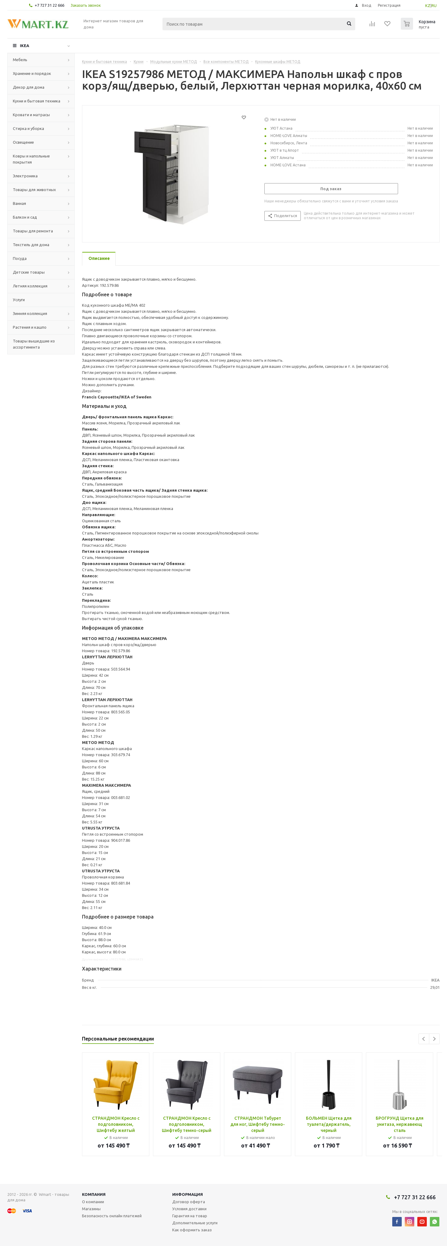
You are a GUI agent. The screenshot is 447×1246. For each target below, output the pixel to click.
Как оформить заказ (192, 1230)
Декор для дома (28, 87)
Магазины (91, 1209)
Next (434, 1039)
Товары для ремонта (33, 231)
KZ (427, 5)
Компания (94, 1194)
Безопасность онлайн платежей (112, 1216)
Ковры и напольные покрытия (31, 159)
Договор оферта (188, 1202)
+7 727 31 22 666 (49, 5)
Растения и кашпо (30, 327)
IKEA (24, 45)
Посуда (20, 258)
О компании (93, 1202)
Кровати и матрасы (31, 115)
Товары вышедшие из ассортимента (34, 344)
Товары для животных (34, 189)
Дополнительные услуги (195, 1223)
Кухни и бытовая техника (36, 101)
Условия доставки (189, 1209)
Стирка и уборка (28, 128)
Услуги (19, 300)
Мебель (20, 59)
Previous (424, 1039)
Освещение (23, 142)
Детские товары (29, 272)
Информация (187, 1194)
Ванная (19, 203)
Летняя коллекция (30, 286)
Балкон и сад (25, 217)
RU (434, 5)
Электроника (25, 176)
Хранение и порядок (32, 73)
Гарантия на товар (189, 1216)
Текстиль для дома (31, 244)
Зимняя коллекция (30, 313)
